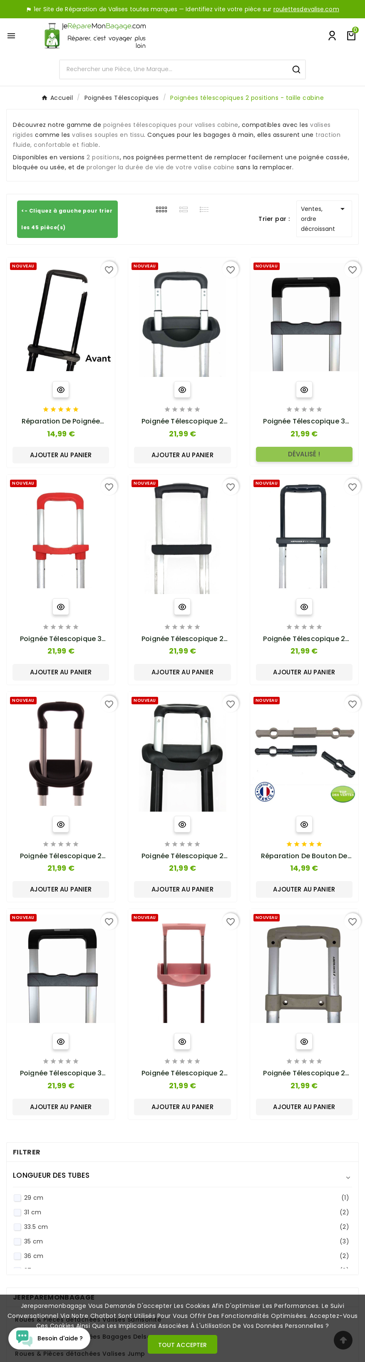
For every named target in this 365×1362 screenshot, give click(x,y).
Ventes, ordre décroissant (324, 218)
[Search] (174, 69)
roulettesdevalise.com (306, 9)
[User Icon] (332, 35)
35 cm (186, 1241)
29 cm (186, 1198)
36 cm (186, 1256)
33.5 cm (186, 1227)
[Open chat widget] (49, 1338)
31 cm (186, 1212)
